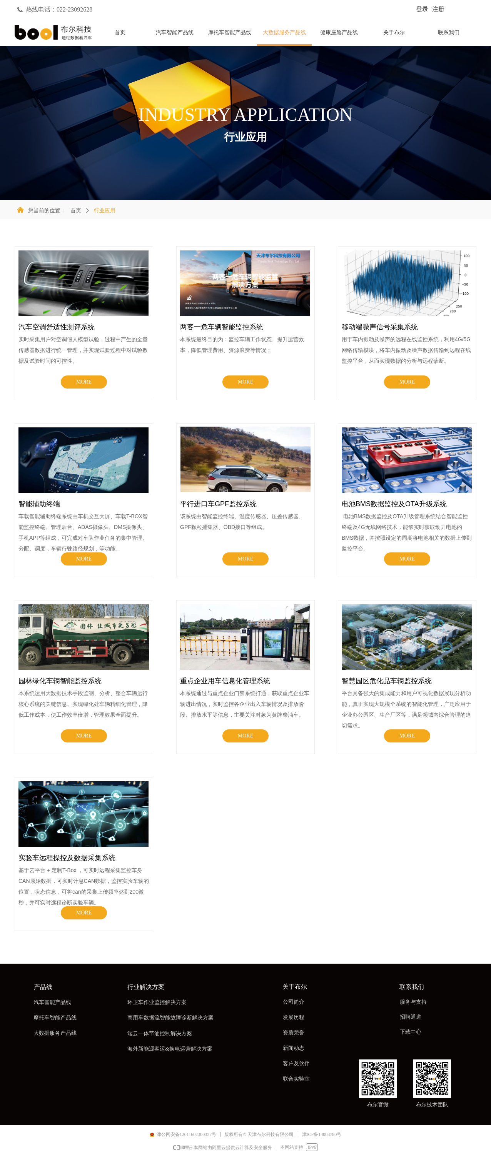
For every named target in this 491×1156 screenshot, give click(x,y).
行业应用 (104, 211)
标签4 (369, 35)
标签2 (260, 35)
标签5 (423, 35)
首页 (75, 211)
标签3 (314, 35)
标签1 (205, 35)
